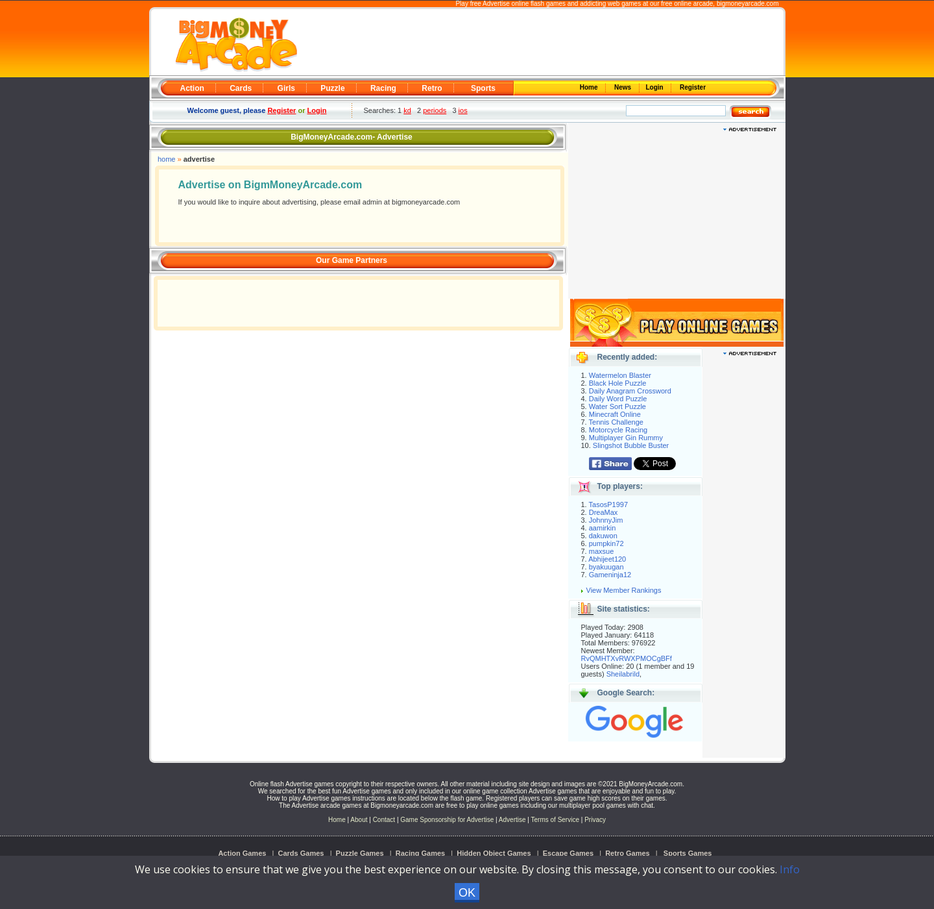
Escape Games (568, 853)
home (167, 159)
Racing (383, 88)
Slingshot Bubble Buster (631, 445)
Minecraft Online (615, 414)
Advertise (512, 819)
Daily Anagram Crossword (630, 391)
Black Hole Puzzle (618, 383)
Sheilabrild (623, 674)
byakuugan (606, 567)
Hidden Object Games (494, 853)
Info (790, 869)
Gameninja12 (610, 575)
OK (467, 892)
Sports (483, 88)
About (358, 819)
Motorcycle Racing (618, 430)
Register (692, 87)
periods (434, 110)
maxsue (601, 551)
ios (463, 110)
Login (655, 87)
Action (192, 88)
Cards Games (301, 853)
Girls (286, 88)
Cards (241, 88)
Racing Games (420, 853)
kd (407, 110)
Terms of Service (556, 819)
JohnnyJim (606, 520)
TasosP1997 (609, 504)
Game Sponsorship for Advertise (447, 819)
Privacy (595, 819)
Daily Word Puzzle (618, 399)
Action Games (242, 853)
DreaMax (603, 512)
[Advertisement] (540, 43)
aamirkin (602, 528)
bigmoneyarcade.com (748, 3)
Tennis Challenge (616, 422)
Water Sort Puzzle (617, 406)
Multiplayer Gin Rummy (626, 438)
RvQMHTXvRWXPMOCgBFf (626, 658)
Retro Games (627, 853)
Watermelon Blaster (620, 375)
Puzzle (332, 88)
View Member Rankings (624, 590)
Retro (432, 88)
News (623, 87)
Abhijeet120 (607, 559)
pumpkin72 (606, 543)
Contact (384, 819)
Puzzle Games (360, 853)
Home (589, 87)
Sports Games (688, 853)
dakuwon (603, 536)
